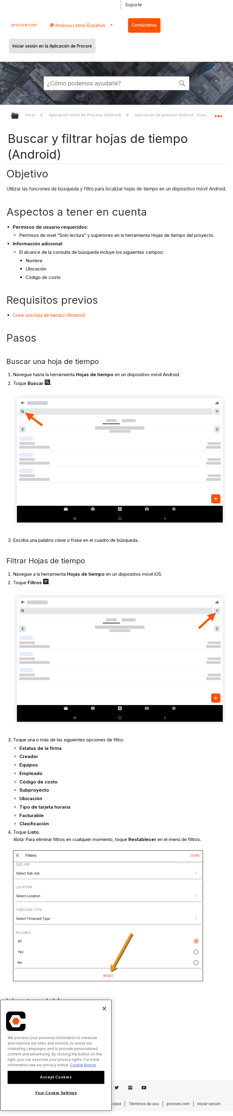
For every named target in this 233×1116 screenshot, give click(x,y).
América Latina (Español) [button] (80, 25)
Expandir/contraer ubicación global (218, 114)
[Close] (104, 1008)
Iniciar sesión (209, 1103)
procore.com (24, 24)
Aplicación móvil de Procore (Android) (85, 114)
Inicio (30, 114)
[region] (56, 1055)
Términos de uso (144, 1103)
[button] (182, 82)
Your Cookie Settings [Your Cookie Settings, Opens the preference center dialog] (56, 1093)
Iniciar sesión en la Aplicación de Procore (52, 46)
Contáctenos (144, 25)
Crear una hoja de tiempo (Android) (49, 315)
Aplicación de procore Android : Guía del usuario (182, 114)
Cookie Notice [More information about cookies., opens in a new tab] (83, 1065)
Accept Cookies (56, 1077)
